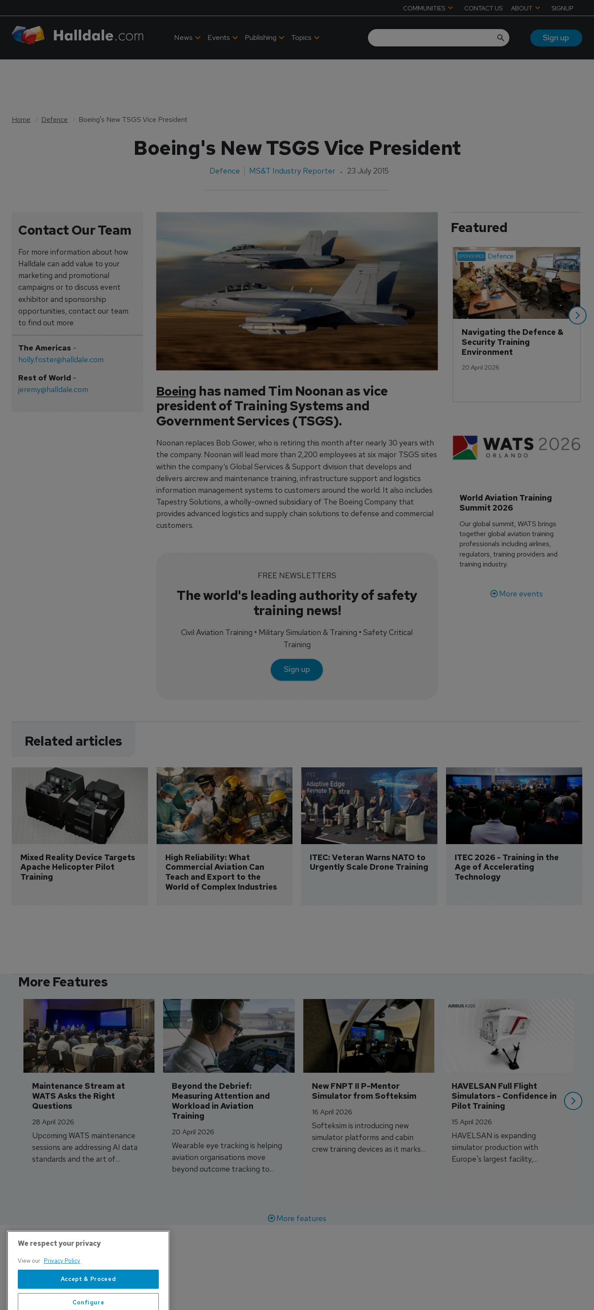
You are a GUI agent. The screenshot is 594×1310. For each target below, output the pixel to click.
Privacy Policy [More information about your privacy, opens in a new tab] (62, 1286)
